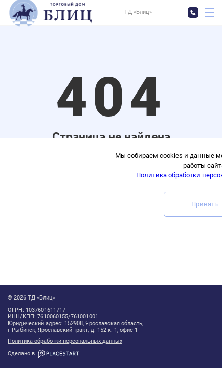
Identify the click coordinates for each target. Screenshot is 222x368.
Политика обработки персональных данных (65, 341)
